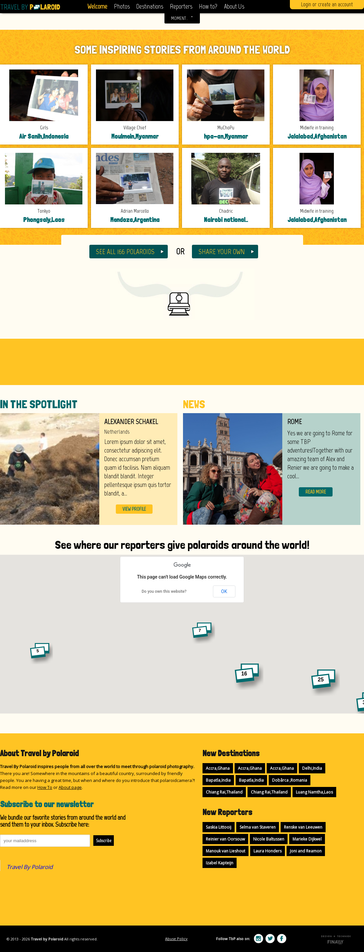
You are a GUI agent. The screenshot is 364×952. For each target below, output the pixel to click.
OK (224, 591)
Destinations (149, 6)
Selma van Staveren (258, 827)
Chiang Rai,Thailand (224, 792)
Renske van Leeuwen (303, 827)
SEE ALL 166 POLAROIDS (125, 251)
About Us (234, 6)
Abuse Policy (176, 938)
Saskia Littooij (218, 827)
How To (44, 787)
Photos (122, 6)
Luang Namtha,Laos (314, 792)
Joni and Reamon (306, 851)
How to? (208, 6)
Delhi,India (312, 768)
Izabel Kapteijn (219, 863)
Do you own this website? (164, 591)
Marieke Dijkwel (307, 839)
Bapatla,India (218, 780)
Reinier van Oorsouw (225, 839)
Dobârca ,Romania (289, 780)
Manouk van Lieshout (225, 851)
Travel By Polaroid (30, 867)
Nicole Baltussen (268, 839)
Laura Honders (267, 851)
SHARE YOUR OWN (222, 251)
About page (70, 787)
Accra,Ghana (218, 768)
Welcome (97, 6)
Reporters (181, 6)
